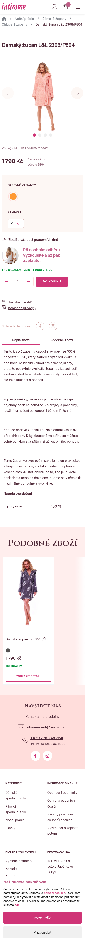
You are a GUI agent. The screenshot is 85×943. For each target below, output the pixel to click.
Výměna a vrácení (18, 861)
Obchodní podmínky (62, 792)
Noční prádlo (24, 19)
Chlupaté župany (14, 24)
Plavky (10, 828)
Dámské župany (54, 19)
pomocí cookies (54, 893)
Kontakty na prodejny (42, 716)
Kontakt (11, 869)
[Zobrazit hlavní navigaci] (78, 6)
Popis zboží (20, 340)
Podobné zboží (61, 340)
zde (17, 905)
